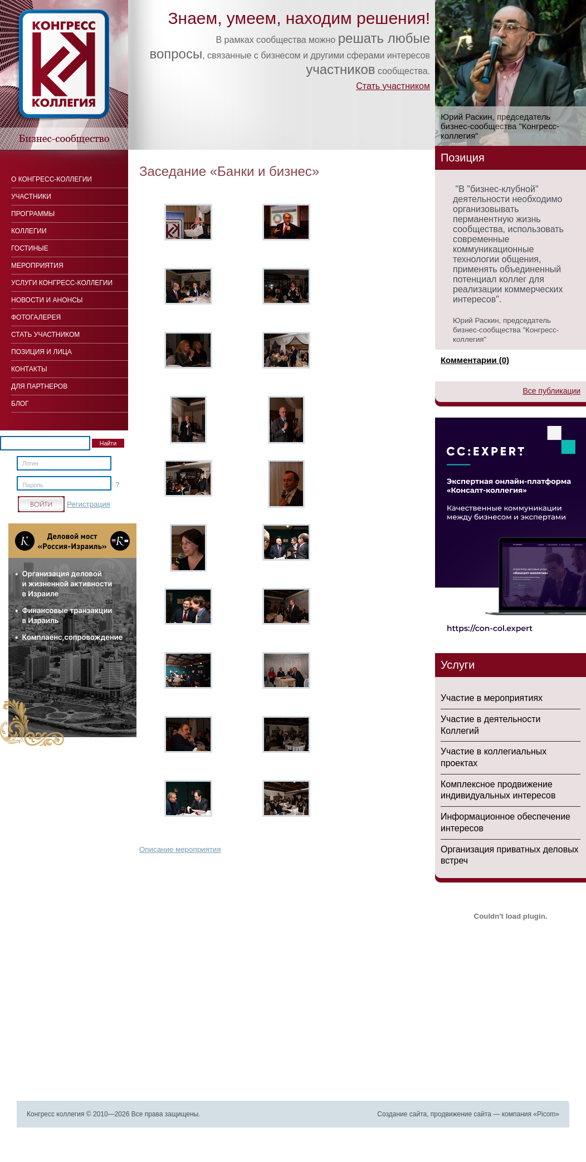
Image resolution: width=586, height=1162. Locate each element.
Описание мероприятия (180, 849)
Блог (20, 404)
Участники (31, 196)
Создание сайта (402, 1114)
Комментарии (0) (475, 360)
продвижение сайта (461, 1114)
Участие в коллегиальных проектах (493, 757)
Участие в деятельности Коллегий (490, 725)
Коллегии (29, 231)
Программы (33, 214)
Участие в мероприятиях (492, 698)
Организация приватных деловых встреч (510, 855)
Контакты (29, 369)
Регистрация (88, 504)
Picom (546, 1114)
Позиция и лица (41, 352)
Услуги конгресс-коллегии (62, 283)
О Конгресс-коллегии (51, 179)
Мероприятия (37, 265)
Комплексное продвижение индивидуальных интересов (498, 790)
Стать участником (393, 86)
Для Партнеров (39, 386)
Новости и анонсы (46, 300)
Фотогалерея (36, 317)
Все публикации (551, 390)
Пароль (33, 485)
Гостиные (29, 248)
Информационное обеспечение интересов (505, 822)
